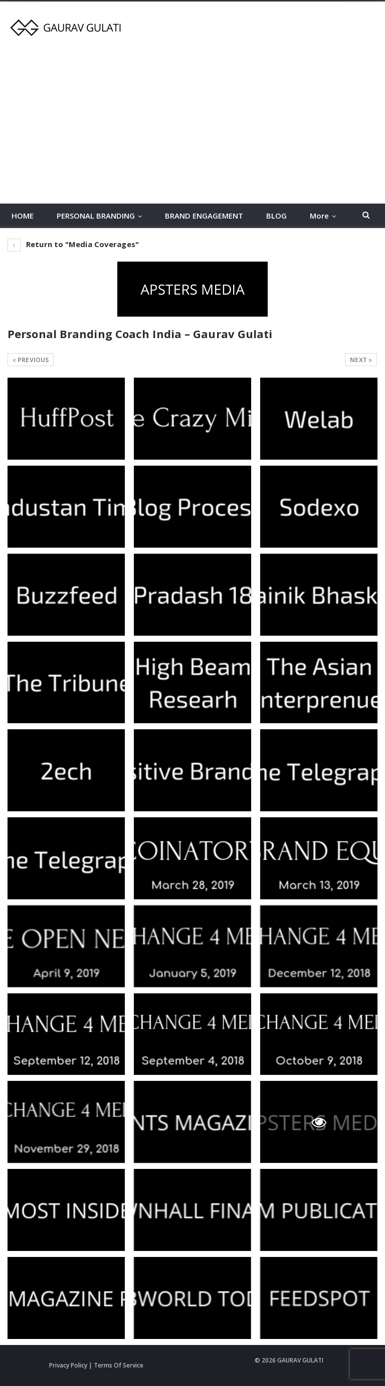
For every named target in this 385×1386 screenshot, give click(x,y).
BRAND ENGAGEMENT (204, 216)
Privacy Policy (68, 1365)
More (319, 216)
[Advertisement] (192, 117)
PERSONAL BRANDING (96, 216)
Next (361, 360)
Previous (31, 360)
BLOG (276, 216)
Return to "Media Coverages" (73, 244)
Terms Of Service (118, 1365)
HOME (23, 216)
